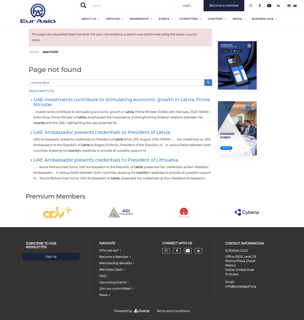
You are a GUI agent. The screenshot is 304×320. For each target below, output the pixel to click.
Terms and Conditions (173, 311)
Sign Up (51, 256)
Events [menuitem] (164, 18)
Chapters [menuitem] (215, 18)
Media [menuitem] (237, 18)
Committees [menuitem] (188, 18)
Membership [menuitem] (139, 18)
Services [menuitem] (113, 18)
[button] (208, 33)
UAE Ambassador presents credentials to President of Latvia (101, 132)
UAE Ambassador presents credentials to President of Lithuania (105, 160)
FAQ (102, 276)
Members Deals (111, 269)
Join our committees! (115, 288)
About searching (41, 91)
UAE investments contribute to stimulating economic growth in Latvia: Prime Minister (121, 102)
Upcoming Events (112, 282)
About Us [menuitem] (89, 18)
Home (33, 52)
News (103, 295)
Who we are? (109, 250)
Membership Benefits (115, 263)
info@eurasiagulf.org (240, 286)
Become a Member (113, 257)
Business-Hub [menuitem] (262, 18)
